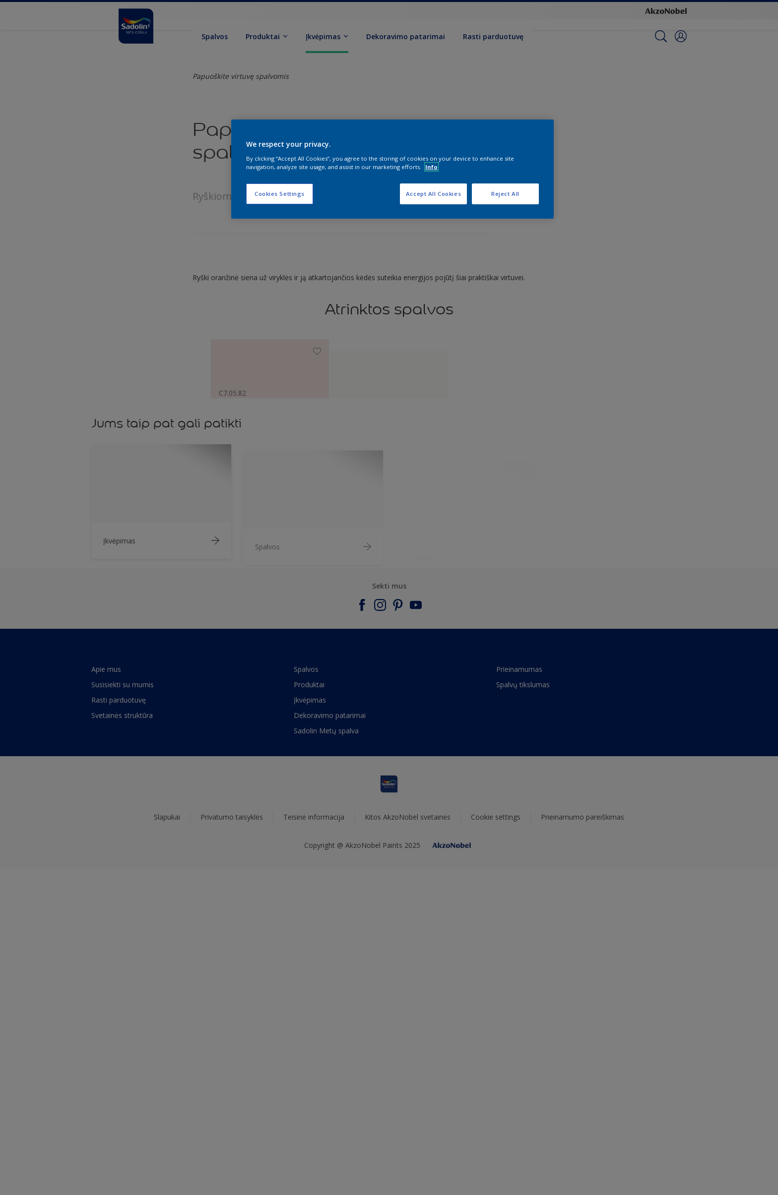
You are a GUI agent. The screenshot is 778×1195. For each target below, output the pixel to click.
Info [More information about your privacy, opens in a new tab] (431, 167)
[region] (392, 169)
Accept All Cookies (433, 193)
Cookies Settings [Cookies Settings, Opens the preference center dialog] (280, 193)
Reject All (505, 193)
